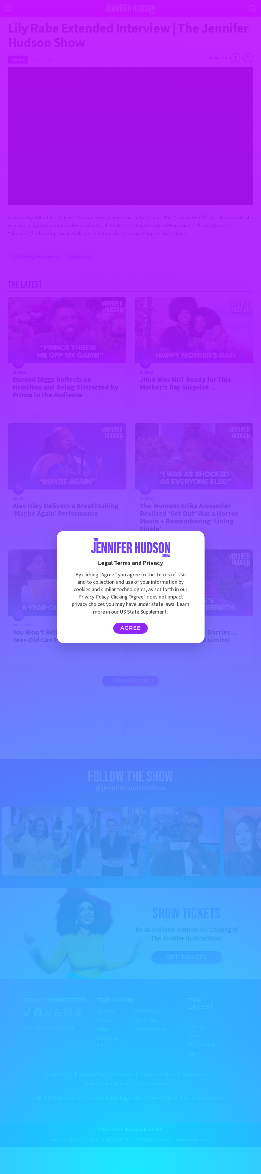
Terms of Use (171, 574)
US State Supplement (143, 612)
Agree (130, 628)
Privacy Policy (93, 597)
